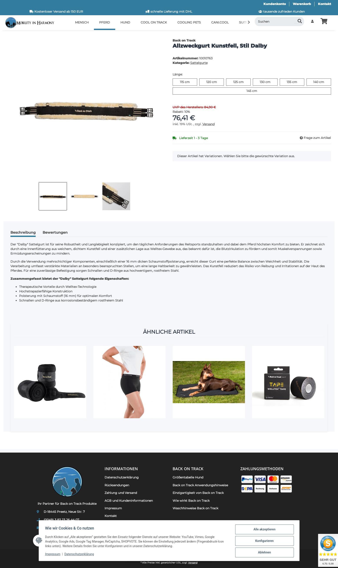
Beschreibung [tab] (23, 232)
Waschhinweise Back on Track (195, 508)
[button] (312, 21)
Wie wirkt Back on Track (191, 501)
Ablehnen (263, 552)
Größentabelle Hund (188, 477)
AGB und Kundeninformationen (129, 501)
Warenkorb (302, 4)
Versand (208, 124)
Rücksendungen (117, 485)
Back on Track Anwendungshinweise (200, 485)
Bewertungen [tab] (55, 232)
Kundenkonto (274, 4)
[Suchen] (279, 21)
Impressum (53, 554)
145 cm (257, 90)
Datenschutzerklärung (80, 554)
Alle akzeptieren (264, 530)
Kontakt (324, 4)
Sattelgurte (199, 63)
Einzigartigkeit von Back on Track (198, 493)
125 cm (242, 82)
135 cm (295, 82)
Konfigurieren (264, 541)
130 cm (268, 82)
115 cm (188, 82)
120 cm (215, 82)
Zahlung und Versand (121, 493)
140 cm (322, 82)
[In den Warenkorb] (10, 35)
